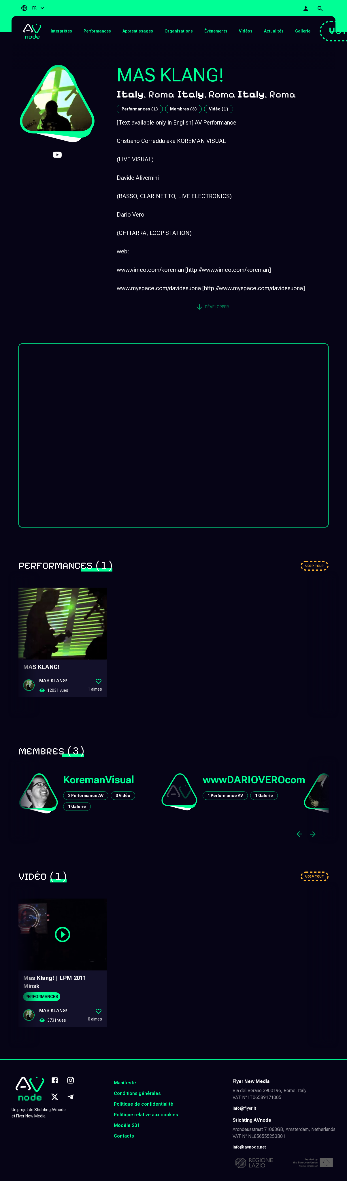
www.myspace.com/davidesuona (159, 288)
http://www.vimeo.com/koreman (228, 269)
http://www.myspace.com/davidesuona (253, 288)
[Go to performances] (315, 566)
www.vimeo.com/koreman (150, 269)
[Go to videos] (315, 876)
